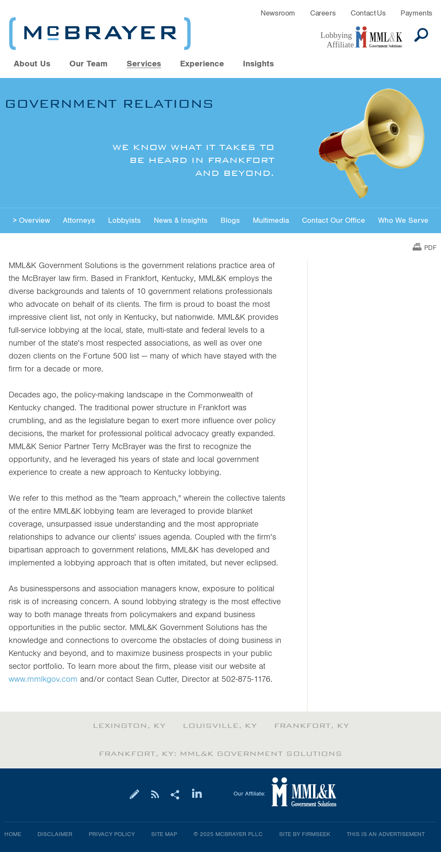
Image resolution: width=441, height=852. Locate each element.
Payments (416, 13)
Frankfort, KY (311, 726)
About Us (32, 64)
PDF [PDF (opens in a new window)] (430, 248)
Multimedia (271, 220)
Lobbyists (124, 220)
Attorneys (79, 220)
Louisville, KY (220, 726)
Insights (258, 64)
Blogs (230, 220)
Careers (322, 13)
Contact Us (368, 13)
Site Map (164, 834)
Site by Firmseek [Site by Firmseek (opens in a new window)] (304, 834)
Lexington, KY (129, 726)
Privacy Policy (112, 834)
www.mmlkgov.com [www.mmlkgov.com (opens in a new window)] (43, 679)
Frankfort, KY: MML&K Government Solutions (220, 754)
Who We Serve (403, 220)
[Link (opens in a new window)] (365, 37)
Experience (202, 64)
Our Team (88, 64)
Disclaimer (54, 834)
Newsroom (278, 13)
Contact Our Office (333, 220)
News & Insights (181, 220)
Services (144, 64)
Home (12, 834)
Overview (34, 220)
